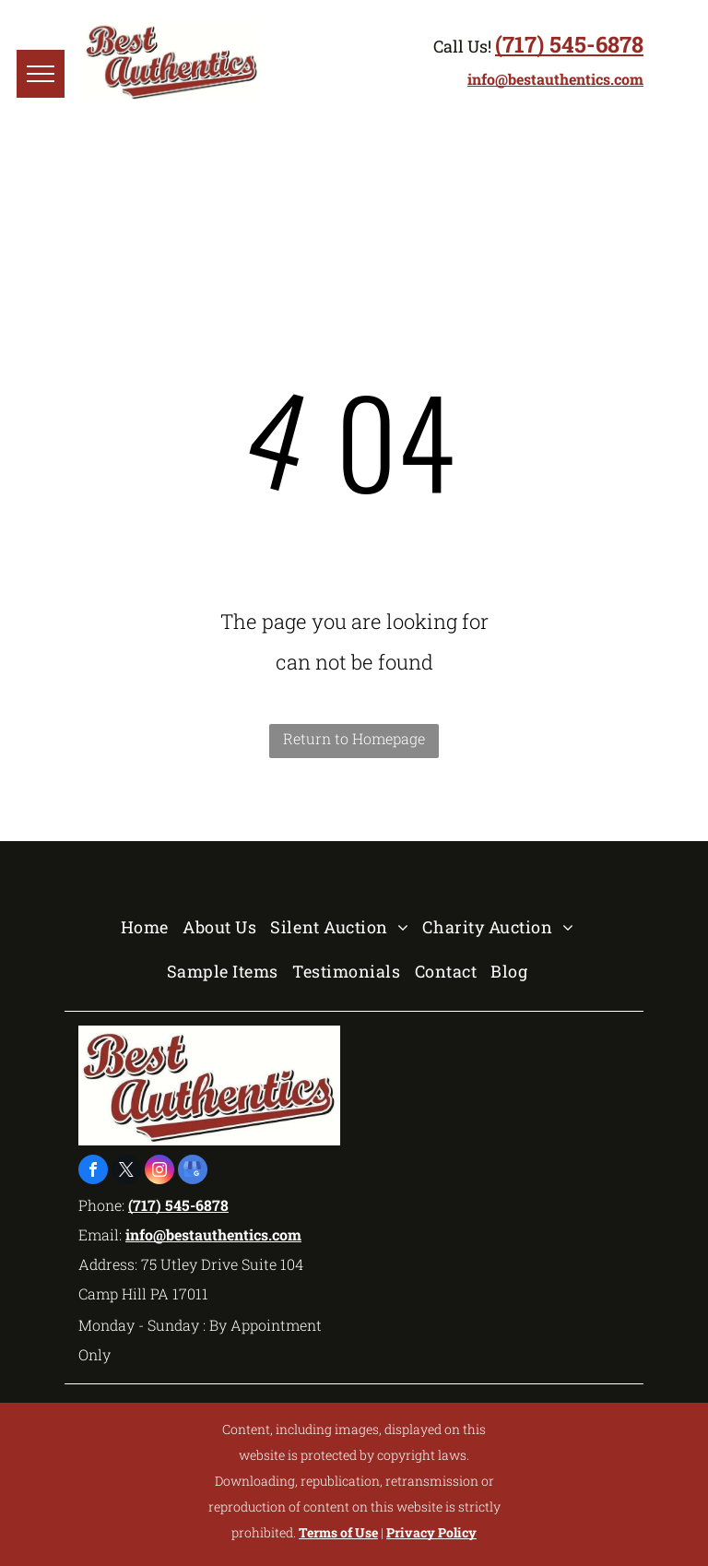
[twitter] (126, 1172)
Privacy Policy (431, 1532)
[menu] (41, 74)
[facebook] (93, 1172)
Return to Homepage (354, 738)
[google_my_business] (192, 1172)
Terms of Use (338, 1532)
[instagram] (159, 1172)
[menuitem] (152, 927)
